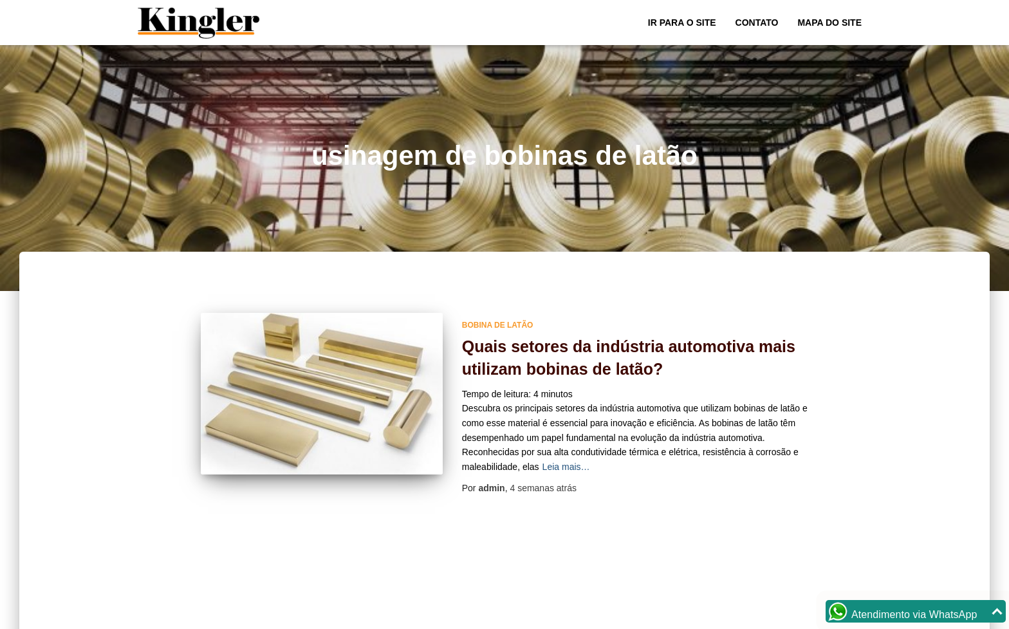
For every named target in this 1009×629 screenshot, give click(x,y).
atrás (543, 488)
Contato (757, 22)
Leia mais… (566, 467)
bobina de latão (497, 325)
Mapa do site (829, 22)
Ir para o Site (682, 22)
